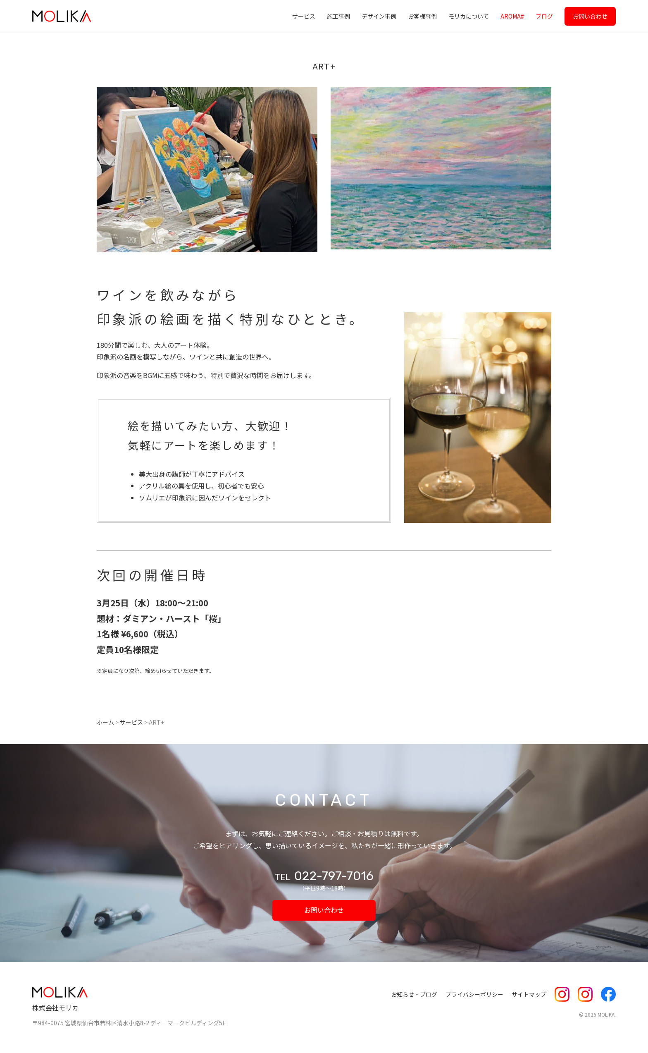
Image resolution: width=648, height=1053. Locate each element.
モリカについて (468, 16)
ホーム (105, 722)
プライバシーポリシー (474, 994)
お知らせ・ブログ (414, 994)
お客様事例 (422, 16)
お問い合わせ (590, 16)
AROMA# (512, 16)
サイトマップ (529, 994)
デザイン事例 (379, 16)
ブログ (544, 16)
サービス (303, 16)
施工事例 (338, 16)
